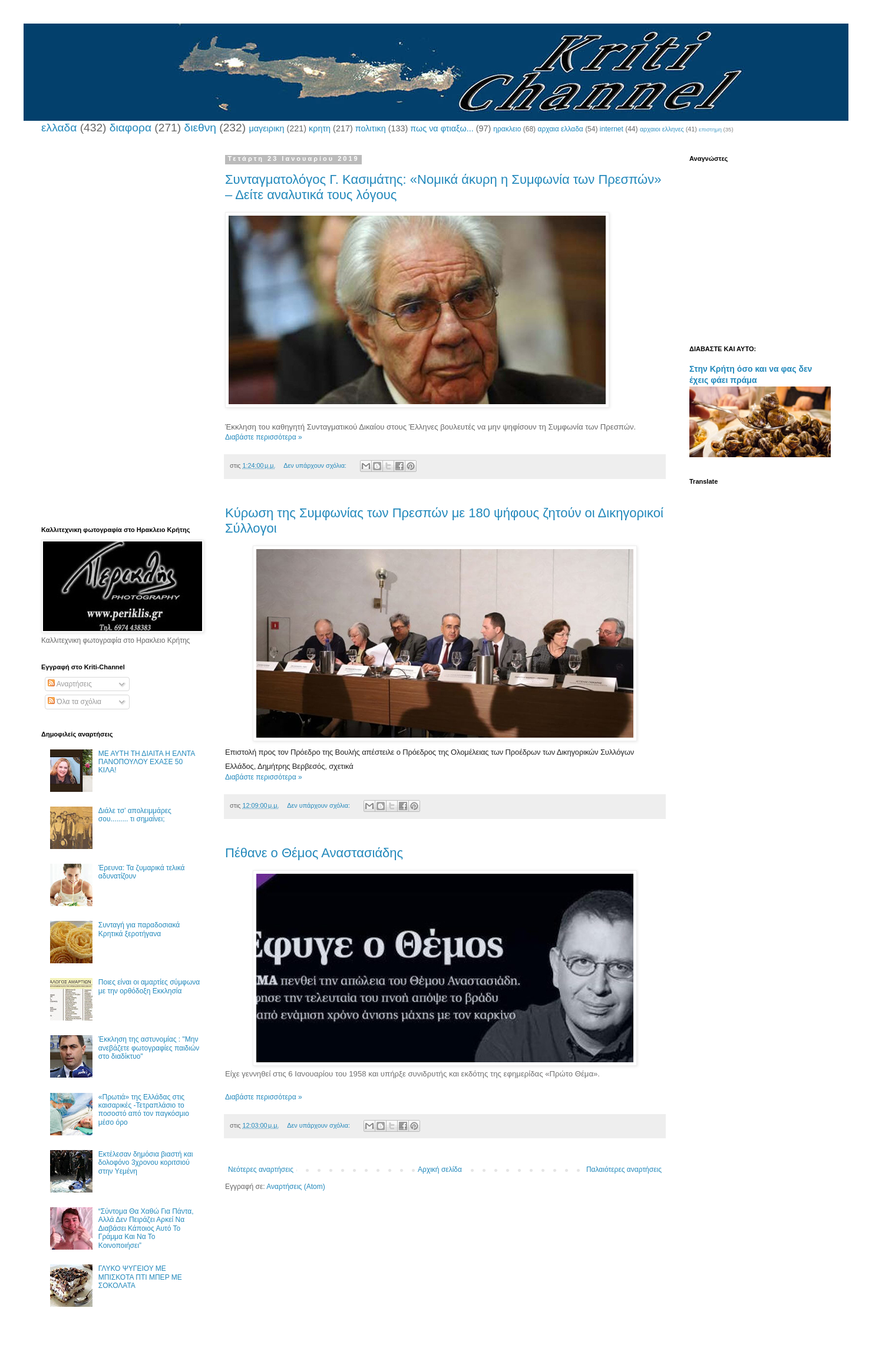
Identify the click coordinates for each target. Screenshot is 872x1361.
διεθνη (200, 127)
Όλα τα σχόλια (74, 702)
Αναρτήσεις (70, 684)
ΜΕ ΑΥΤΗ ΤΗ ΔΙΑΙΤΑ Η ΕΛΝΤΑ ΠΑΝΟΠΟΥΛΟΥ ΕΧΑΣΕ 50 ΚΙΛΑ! (146, 762)
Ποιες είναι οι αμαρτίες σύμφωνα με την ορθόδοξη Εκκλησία (149, 986)
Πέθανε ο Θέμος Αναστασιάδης (314, 852)
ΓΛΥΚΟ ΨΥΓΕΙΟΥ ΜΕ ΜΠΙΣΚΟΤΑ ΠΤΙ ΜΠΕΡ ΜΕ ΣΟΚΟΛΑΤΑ (140, 1277)
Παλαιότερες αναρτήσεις (624, 1169)
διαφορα (130, 127)
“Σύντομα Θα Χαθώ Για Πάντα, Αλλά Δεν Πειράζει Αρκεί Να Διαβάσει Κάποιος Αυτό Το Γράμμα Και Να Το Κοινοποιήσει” (146, 1228)
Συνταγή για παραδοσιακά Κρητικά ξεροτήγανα (139, 929)
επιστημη (710, 129)
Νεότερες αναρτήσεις (260, 1169)
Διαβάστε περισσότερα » (263, 437)
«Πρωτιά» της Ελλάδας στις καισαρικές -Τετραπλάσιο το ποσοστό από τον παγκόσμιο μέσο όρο (143, 1110)
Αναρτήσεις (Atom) (295, 1186)
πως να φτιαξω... (441, 128)
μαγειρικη (266, 128)
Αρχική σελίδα (440, 1169)
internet (611, 129)
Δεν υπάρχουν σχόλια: (315, 465)
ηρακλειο (507, 129)
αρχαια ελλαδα (560, 129)
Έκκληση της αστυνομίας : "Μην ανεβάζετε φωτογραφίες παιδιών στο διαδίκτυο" (149, 1048)
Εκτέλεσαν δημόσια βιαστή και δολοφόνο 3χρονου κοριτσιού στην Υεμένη (145, 1162)
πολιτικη (370, 128)
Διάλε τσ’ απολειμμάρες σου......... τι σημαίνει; (134, 815)
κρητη (320, 128)
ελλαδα (59, 127)
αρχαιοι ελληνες (662, 129)
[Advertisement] (120, 331)
